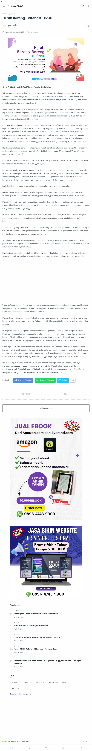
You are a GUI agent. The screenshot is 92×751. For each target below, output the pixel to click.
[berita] (28, 682)
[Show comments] (80, 747)
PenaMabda (13, 741)
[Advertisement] (46, 280)
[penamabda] (13, 25)
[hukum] (15, 688)
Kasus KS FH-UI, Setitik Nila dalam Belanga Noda (36, 649)
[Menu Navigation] (4, 6)
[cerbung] (41, 682)
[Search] (88, 6)
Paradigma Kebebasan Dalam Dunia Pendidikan (36, 613)
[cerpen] (53, 682)
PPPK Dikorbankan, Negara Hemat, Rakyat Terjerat (37, 637)
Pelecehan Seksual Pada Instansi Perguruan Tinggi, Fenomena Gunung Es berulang (47, 661)
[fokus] (65, 682)
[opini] (17, 623)
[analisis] (15, 682)
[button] (83, 6)
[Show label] (20, 694)
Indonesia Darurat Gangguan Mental (31, 625)
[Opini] (17, 611)
